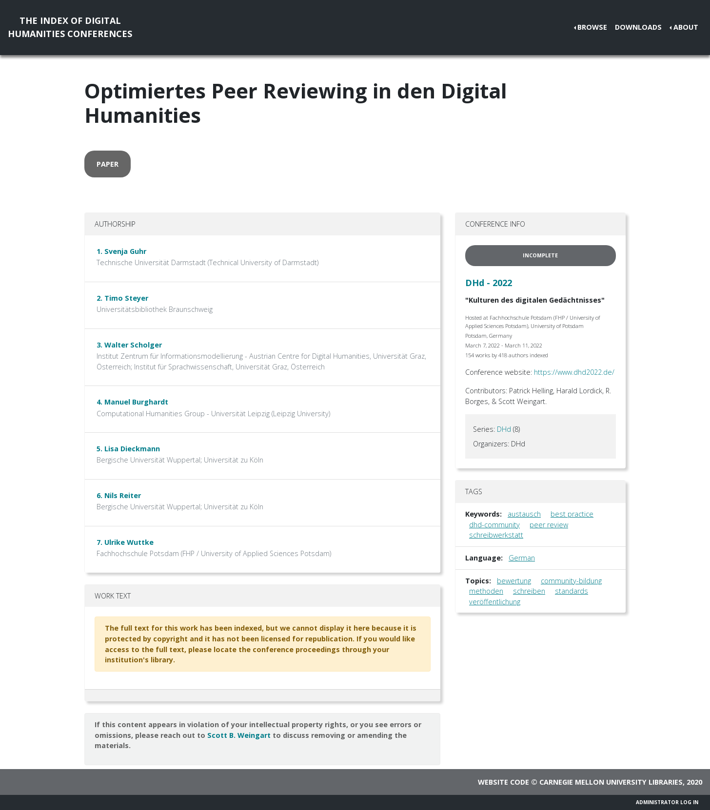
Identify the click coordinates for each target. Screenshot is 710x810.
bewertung (514, 580)
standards (571, 591)
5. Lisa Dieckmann (128, 448)
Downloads (638, 27)
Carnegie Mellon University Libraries (611, 782)
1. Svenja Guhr (121, 251)
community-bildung (571, 580)
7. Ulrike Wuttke (125, 542)
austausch (524, 514)
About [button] (685, 27)
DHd (504, 429)
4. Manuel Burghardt (132, 401)
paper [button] (107, 164)
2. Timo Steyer (122, 298)
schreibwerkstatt (496, 535)
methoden (486, 591)
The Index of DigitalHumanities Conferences (70, 27)
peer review (549, 524)
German (522, 557)
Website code (503, 782)
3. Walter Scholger (129, 344)
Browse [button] (592, 27)
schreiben (529, 591)
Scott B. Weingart (239, 735)
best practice (572, 514)
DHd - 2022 (488, 283)
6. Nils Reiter (119, 495)
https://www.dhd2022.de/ (574, 372)
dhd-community (494, 524)
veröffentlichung (494, 601)
